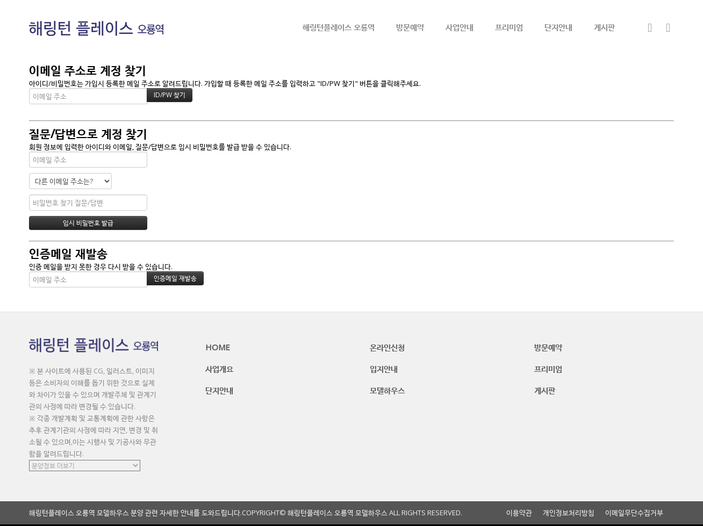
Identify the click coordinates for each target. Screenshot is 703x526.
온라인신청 (387, 347)
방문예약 (410, 26)
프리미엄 (509, 26)
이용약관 (519, 512)
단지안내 (558, 26)
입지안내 (384, 368)
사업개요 (219, 368)
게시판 (604, 26)
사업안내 (460, 26)
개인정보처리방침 (568, 512)
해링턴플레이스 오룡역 (339, 26)
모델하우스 (387, 390)
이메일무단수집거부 (634, 512)
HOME (217, 347)
